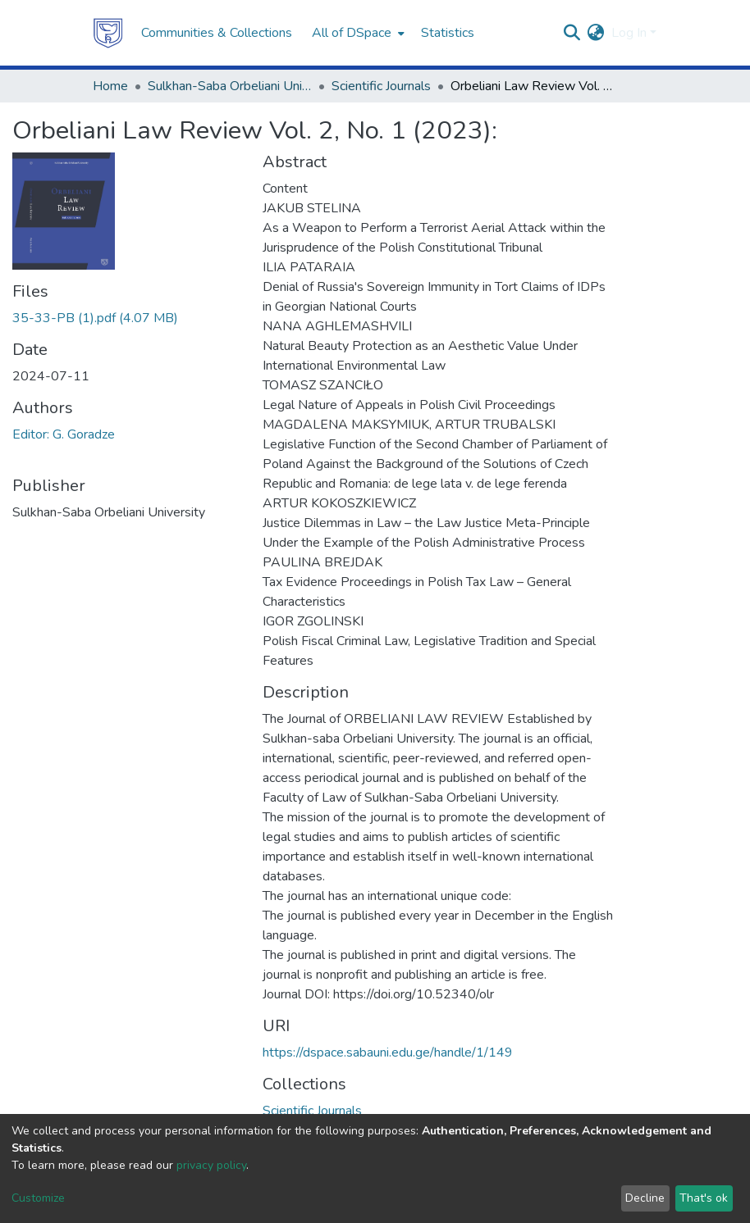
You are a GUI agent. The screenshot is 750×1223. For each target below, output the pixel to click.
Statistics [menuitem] (447, 33)
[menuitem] (357, 33)
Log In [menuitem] (629, 33)
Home (110, 86)
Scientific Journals (381, 86)
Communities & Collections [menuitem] (216, 33)
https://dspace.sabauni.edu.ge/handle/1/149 (388, 1052)
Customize (38, 1198)
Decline (645, 1198)
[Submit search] (572, 33)
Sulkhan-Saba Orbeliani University (230, 86)
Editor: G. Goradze (63, 434)
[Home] (108, 32)
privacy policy (211, 1165)
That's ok (703, 1198)
